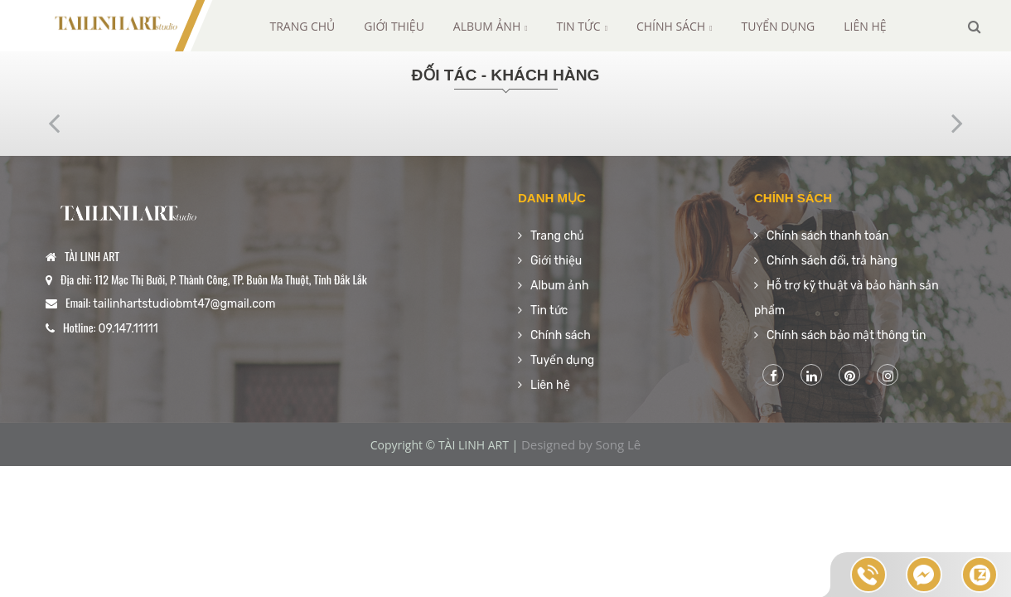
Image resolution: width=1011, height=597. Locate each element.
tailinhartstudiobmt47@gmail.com (184, 304)
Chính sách (674, 26)
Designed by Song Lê (581, 444)
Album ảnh (490, 26)
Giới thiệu (394, 26)
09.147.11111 (128, 329)
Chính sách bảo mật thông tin (846, 335)
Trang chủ (302, 26)
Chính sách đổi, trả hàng (832, 261)
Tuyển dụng (778, 26)
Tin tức (582, 26)
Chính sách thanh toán (828, 236)
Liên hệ (865, 26)
